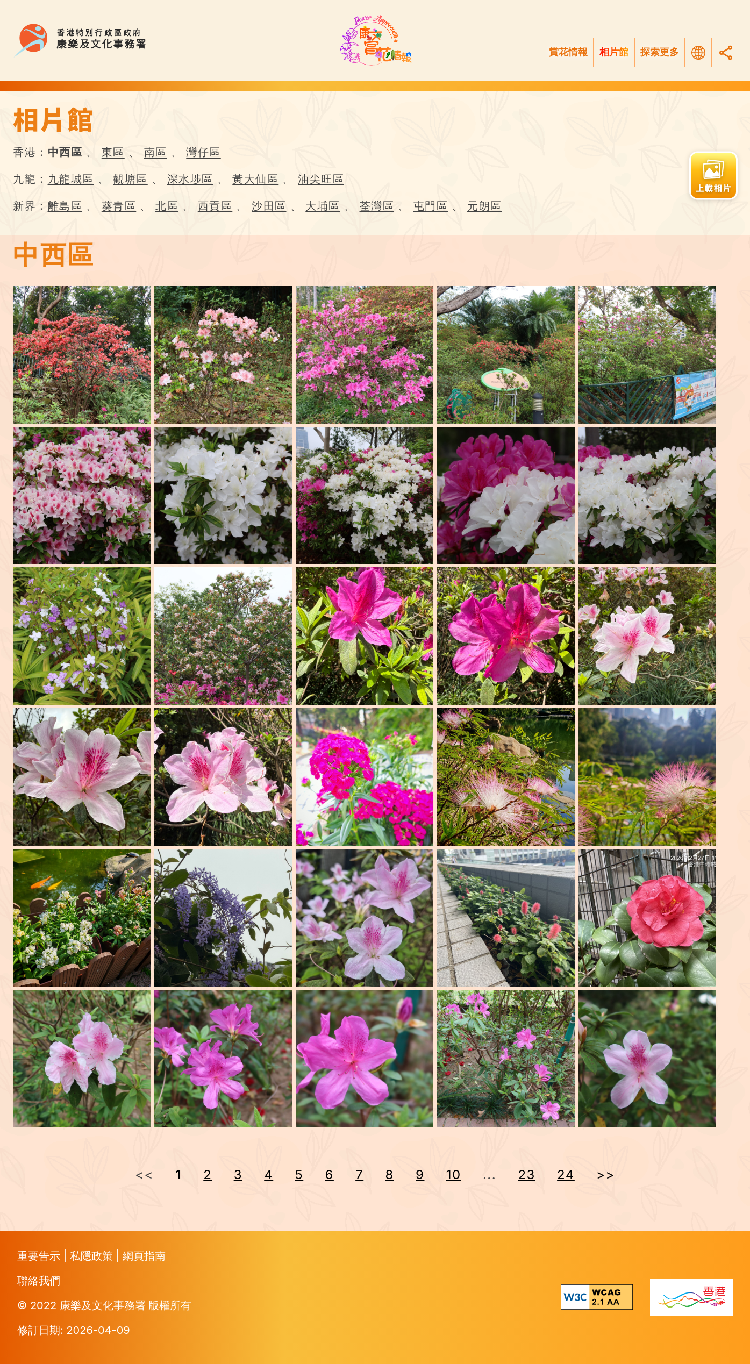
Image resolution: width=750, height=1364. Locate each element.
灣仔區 (203, 152)
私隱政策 (93, 1255)
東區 (113, 152)
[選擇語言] (698, 53)
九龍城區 (71, 179)
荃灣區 (377, 205)
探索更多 (659, 52)
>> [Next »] (605, 1174)
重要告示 (40, 1255)
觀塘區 (130, 179)
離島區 (65, 205)
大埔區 (322, 205)
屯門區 (430, 205)
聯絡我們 (38, 1280)
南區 (155, 152)
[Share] (725, 52)
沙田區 (269, 205)
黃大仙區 (255, 179)
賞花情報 (568, 52)
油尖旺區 (321, 179)
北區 (166, 205)
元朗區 (484, 205)
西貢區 (215, 205)
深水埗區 (190, 179)
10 (453, 1174)
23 (526, 1174)
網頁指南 (144, 1255)
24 (566, 1174)
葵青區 (119, 205)
